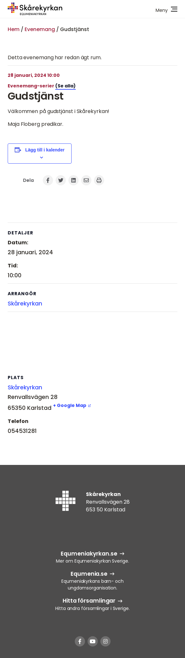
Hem (13, 29)
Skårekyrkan (25, 303)
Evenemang (40, 29)
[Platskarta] (92, 343)
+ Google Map (69, 405)
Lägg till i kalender (45, 149)
